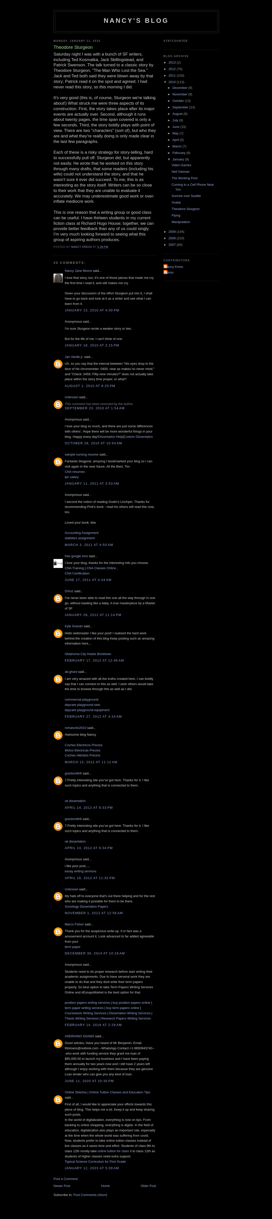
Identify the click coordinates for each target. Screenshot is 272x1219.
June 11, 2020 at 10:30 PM (89, 1081)
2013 (172, 62)
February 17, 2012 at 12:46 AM (94, 660)
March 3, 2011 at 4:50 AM (89, 545)
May (176, 133)
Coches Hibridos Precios (82, 755)
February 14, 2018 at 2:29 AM (93, 1025)
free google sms (76, 556)
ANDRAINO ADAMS (79, 1036)
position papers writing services (87, 1002)
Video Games (181, 165)
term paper (72, 947)
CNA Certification (77, 573)
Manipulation (181, 222)
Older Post (148, 1186)
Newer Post (62, 1186)
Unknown (71, 397)
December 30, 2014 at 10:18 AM (95, 953)
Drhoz (69, 591)
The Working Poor (185, 178)
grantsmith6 (73, 773)
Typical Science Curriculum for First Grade (95, 1161)
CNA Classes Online (101, 568)
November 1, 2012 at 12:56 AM (94, 913)
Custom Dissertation (138, 437)
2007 (172, 245)
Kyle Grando (74, 626)
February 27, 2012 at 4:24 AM (93, 716)
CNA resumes (75, 472)
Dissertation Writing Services (129, 1013)
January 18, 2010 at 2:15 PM (92, 345)
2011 (172, 75)
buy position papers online (131, 1002)
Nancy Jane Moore (78, 271)
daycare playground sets (82, 705)
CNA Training (74, 568)
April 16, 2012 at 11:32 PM (90, 878)
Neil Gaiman (181, 171)
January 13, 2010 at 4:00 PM (92, 310)
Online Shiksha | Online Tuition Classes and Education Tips (107, 1092)
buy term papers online (122, 1008)
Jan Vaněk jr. (74, 357)
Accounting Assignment (81, 533)
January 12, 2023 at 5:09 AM (92, 1168)
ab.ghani (71, 672)
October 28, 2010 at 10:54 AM (93, 443)
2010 (172, 82)
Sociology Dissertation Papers (86, 906)
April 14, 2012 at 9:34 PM (89, 848)
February (179, 153)
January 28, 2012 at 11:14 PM (93, 615)
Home (105, 1186)
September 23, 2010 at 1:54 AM (95, 408)
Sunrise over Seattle (186, 196)
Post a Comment (66, 1179)
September (180, 107)
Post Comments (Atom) (90, 1195)
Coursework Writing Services (85, 1013)
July (175, 120)
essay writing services (80, 871)
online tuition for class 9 (115, 1151)
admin (169, 272)
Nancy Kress (174, 267)
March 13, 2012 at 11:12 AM (91, 762)
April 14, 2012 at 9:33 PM (89, 807)
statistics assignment (80, 538)
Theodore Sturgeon (186, 209)
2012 (172, 69)
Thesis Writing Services (82, 1018)
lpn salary (72, 477)
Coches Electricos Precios (83, 745)
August (178, 114)
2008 (172, 238)
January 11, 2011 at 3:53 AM (92, 483)
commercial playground (81, 699)
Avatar (176, 202)
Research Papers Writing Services (126, 1018)
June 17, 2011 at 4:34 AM (88, 580)
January (178, 159)
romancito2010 (75, 728)
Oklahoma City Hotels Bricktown (88, 654)
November (180, 94)
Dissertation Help (110, 437)
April (176, 140)
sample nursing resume (81, 454)
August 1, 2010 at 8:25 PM (90, 386)
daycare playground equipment (87, 710)
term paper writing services (84, 1008)
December (180, 88)
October (178, 101)
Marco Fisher (74, 924)
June (176, 127)
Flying (176, 215)
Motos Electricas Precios (82, 750)
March (177, 146)
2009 (172, 232)
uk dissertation (75, 801)
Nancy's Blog (136, 20)
